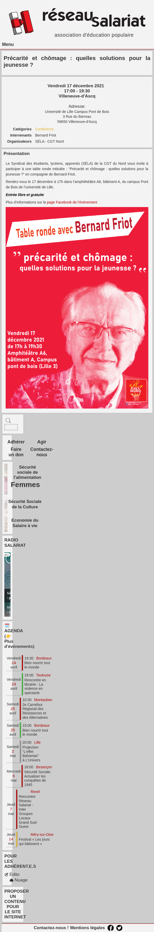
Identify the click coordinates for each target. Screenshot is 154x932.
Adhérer (16, 441)
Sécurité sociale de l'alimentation (27, 472)
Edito (12, 874)
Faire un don (15, 452)
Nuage (18, 880)
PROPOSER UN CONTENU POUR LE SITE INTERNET (16, 904)
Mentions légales (87, 927)
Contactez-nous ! (51, 927)
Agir (41, 441)
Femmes (25, 485)
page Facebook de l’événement (72, 202)
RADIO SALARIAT (15, 543)
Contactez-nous (41, 452)
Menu (8, 44)
